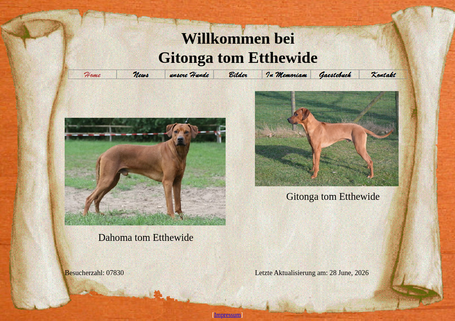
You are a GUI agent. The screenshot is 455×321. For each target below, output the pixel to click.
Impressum (227, 315)
